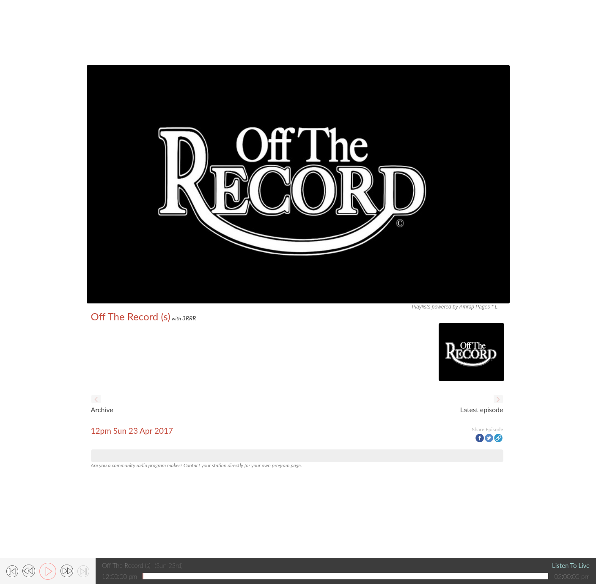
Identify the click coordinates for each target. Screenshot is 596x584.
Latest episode (481, 409)
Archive (102, 409)
